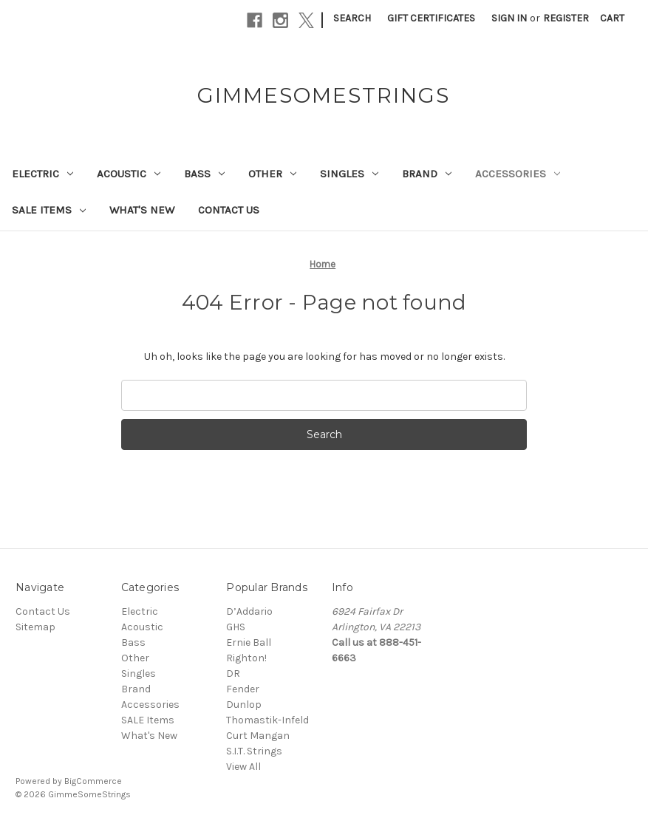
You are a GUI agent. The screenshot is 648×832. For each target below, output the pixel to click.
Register (566, 18)
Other (272, 173)
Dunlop (244, 704)
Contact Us (228, 209)
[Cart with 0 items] (612, 18)
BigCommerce (93, 781)
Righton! (246, 658)
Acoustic (128, 173)
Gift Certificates (431, 18)
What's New (141, 209)
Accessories (517, 173)
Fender (242, 689)
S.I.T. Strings (254, 751)
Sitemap (35, 627)
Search (352, 18)
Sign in (509, 18)
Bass (204, 173)
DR (233, 673)
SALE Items (49, 209)
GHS (235, 627)
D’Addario (249, 611)
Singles (349, 173)
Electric (42, 173)
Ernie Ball (248, 642)
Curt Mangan (258, 735)
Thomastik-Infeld (267, 720)
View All (243, 766)
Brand (426, 173)
